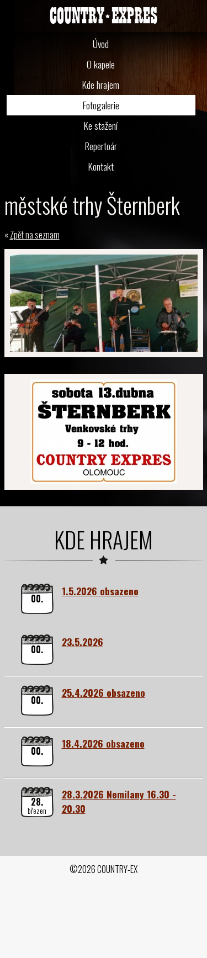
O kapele (101, 64)
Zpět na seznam (35, 234)
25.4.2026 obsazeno (103, 692)
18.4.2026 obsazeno (103, 743)
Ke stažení (101, 125)
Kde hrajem (100, 84)
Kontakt (101, 166)
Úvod (101, 43)
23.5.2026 (82, 641)
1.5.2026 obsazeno (100, 591)
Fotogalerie (101, 105)
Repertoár (101, 146)
